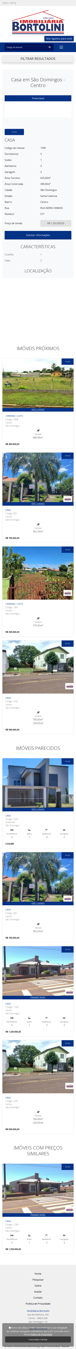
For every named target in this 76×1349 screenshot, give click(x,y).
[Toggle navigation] (61, 47)
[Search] (29, 47)
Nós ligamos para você (59, 38)
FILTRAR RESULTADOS (38, 58)
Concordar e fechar (38, 1339)
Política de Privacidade (41, 1334)
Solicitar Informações (38, 235)
